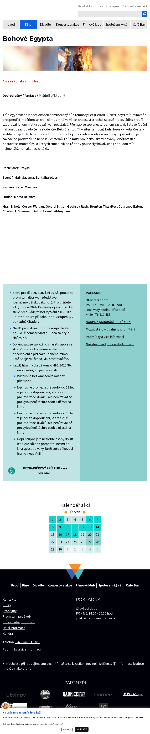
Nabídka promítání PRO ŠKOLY (108, 322)
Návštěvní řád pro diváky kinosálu (110, 344)
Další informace (14, 628)
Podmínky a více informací (105, 336)
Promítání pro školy (17, 616)
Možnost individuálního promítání (110, 329)
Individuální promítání (19, 622)
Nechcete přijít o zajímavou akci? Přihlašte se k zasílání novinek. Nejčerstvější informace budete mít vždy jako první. (73, 666)
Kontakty (9, 599)
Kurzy (7, 605)
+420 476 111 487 (98, 314)
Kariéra (8, 633)
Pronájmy (10, 611)
